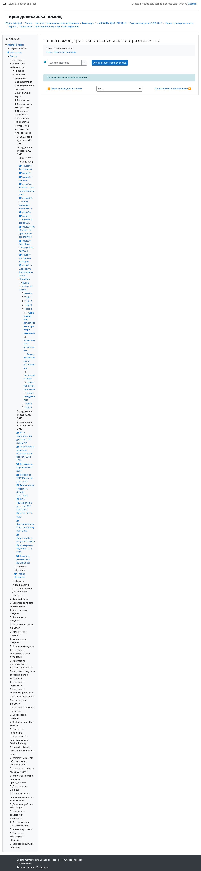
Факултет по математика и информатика (57, 23)
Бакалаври (88, 23)
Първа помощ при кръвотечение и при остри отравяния (49, 26)
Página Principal (13, 23)
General (28, 293)
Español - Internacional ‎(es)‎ (22, 3)
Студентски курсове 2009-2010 (146, 23)
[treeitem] (20, 446)
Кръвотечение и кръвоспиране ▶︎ (173, 88)
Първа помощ (24, 863)
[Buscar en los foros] (65, 63)
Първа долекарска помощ (179, 23)
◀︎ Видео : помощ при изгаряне (65, 88)
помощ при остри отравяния (61, 52)
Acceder (192, 3)
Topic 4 (12, 26)
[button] (45, 63)
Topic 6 (28, 407)
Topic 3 (28, 305)
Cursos (28, 23)
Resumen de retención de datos (33, 867)
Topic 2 (28, 301)
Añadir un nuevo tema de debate (109, 62)
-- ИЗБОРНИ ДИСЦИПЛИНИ (111, 23)
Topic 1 (28, 297)
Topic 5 (28, 403)
